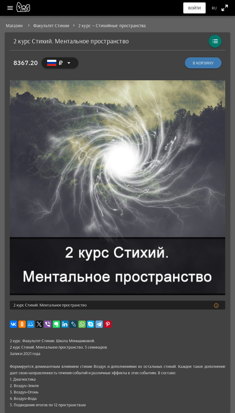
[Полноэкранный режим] (224, 7)
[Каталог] (215, 41)
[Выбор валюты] (60, 62)
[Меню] (10, 8)
